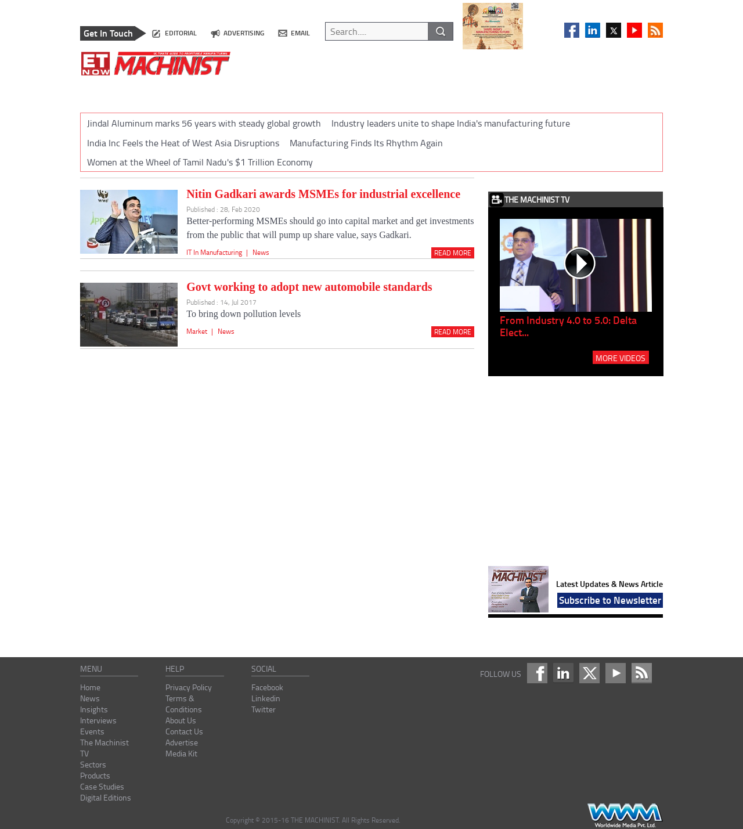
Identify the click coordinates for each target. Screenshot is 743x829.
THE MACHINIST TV (356, 92)
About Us (180, 720)
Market (196, 331)
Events (92, 731)
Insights (94, 709)
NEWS (138, 92)
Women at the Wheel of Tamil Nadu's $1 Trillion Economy (200, 162)
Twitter (263, 709)
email (300, 33)
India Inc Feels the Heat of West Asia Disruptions (183, 142)
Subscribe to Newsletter (610, 600)
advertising (243, 33)
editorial (181, 33)
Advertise (181, 742)
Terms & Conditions (183, 704)
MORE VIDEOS (620, 357)
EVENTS (292, 92)
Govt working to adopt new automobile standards (309, 286)
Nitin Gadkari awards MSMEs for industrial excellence (323, 194)
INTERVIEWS (239, 92)
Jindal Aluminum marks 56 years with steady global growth (204, 123)
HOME (99, 92)
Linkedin (265, 698)
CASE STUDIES (535, 92)
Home (90, 687)
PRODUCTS (474, 92)
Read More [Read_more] (452, 253)
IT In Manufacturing (214, 252)
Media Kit (181, 753)
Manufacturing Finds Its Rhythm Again (366, 142)
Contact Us (184, 731)
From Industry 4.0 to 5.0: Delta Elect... (568, 326)
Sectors (93, 764)
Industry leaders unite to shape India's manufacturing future (450, 123)
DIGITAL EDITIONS (609, 92)
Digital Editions (105, 797)
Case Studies (102, 786)
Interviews (98, 720)
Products (95, 775)
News (261, 252)
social (263, 668)
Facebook (267, 687)
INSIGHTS (182, 92)
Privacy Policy (188, 687)
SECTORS (422, 92)
